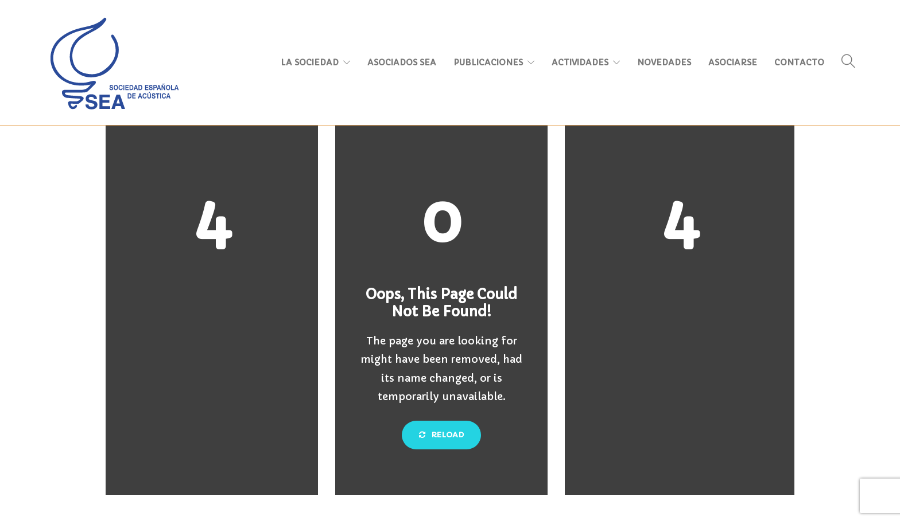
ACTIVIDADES (580, 62)
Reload (441, 435)
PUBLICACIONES (488, 62)
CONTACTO (799, 62)
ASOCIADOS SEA (401, 62)
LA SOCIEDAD (310, 62)
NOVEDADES (664, 62)
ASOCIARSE (732, 62)
